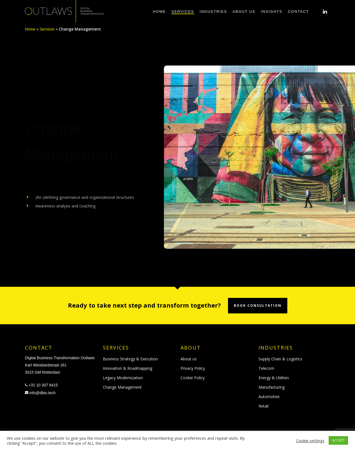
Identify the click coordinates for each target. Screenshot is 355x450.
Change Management (122, 387)
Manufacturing (271, 387)
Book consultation (258, 305)
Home (159, 11)
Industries (213, 11)
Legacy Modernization (123, 377)
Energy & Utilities (273, 377)
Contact (298, 11)
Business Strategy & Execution (130, 358)
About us (244, 11)
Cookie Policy (193, 377)
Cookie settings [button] (310, 440)
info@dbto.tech (42, 393)
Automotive (269, 396)
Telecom (266, 368)
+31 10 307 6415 (43, 385)
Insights (271, 11)
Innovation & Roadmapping (127, 368)
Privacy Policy (193, 368)
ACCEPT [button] (338, 440)
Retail (263, 406)
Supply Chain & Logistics (280, 358)
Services (182, 11)
